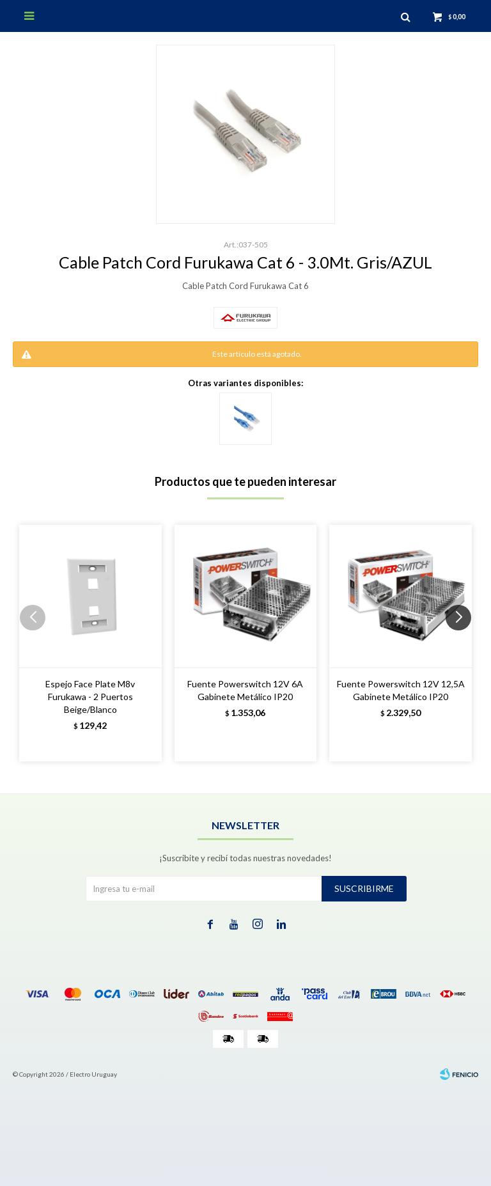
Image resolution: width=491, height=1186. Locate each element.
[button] (463, 643)
